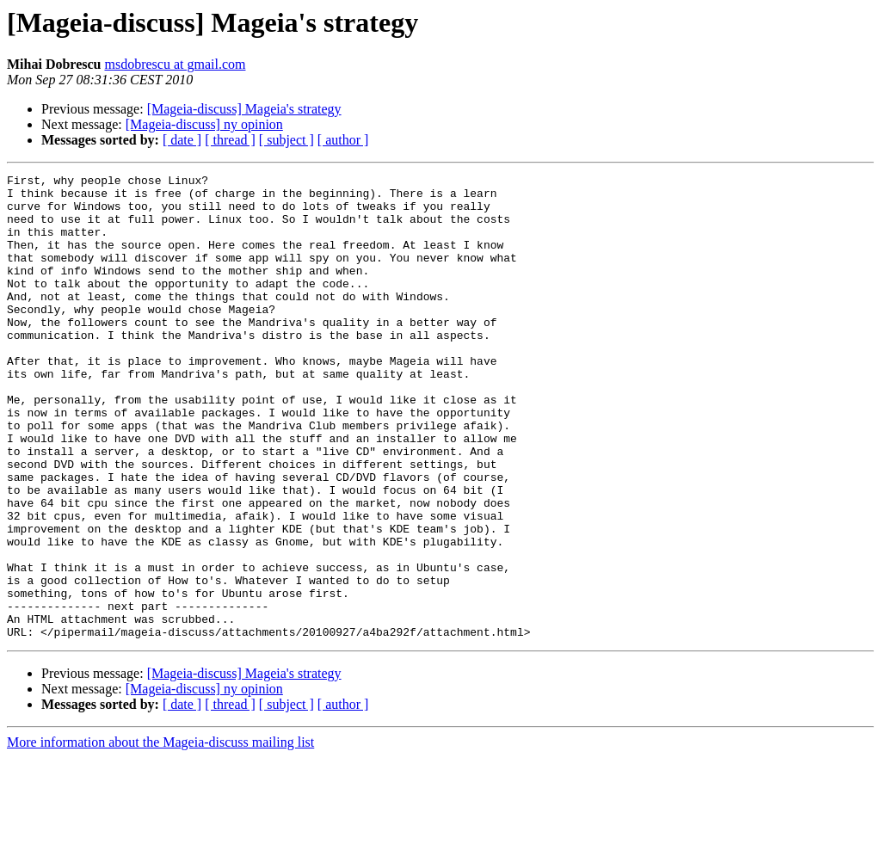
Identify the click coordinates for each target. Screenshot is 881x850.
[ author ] (343, 139)
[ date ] (182, 139)
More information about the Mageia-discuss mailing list (160, 835)
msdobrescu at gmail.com (174, 64)
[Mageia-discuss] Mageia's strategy (244, 109)
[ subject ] (286, 139)
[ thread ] (230, 139)
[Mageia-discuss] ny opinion (204, 124)
